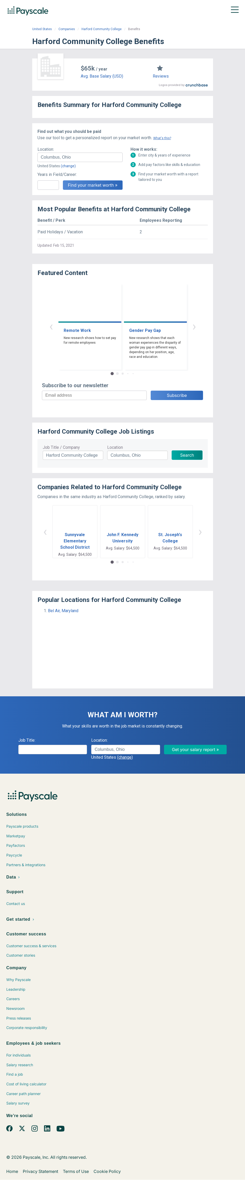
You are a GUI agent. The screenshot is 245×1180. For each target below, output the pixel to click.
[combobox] (80, 157)
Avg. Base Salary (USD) (102, 76)
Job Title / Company (61, 447)
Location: (45, 149)
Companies (66, 29)
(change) (68, 166)
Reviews (161, 76)
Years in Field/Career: (57, 174)
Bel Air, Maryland (63, 610)
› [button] (194, 326)
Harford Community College (101, 29)
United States (42, 29)
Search (187, 455)
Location (115, 447)
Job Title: (26, 740)
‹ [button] (51, 326)
